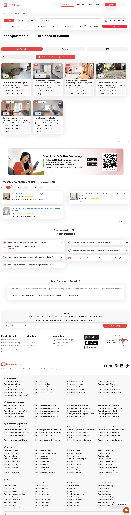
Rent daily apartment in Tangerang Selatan (80, 414)
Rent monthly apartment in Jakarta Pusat (48, 432)
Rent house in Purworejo (43, 470)
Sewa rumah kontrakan (11, 450)
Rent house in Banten (105, 459)
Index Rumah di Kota (95, 316)
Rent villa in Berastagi (73, 488)
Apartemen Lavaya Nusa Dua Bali (23, 295)
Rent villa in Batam (10, 488)
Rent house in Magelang (11, 467)
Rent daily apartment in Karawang (108, 416)
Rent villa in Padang (73, 497)
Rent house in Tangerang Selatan (45, 453)
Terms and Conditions (40, 369)
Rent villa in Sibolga (73, 502)
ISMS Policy (53, 369)
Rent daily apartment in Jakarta (14, 405)
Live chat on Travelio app (63, 340)
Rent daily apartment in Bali (44, 414)
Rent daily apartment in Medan (14, 414)
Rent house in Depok (10, 453)
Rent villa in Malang (41, 497)
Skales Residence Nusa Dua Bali (51, 295)
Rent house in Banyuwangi (12, 461)
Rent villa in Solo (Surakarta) (107, 502)
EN (82, 5)
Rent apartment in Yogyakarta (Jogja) (16, 395)
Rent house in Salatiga (74, 470)
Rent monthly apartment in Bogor (77, 432)
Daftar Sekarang (115, 326)
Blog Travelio (31, 343)
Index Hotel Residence (71, 320)
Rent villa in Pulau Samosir (75, 499)
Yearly (31, 20)
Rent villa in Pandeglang (105, 497)
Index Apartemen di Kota (36, 316)
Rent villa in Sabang (10, 502)
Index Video (92, 320)
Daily (9, 20)
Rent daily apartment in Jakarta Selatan (79, 408)
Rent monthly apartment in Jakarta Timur (17, 432)
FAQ (28, 340)
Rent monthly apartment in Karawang (110, 440)
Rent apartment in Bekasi (12, 384)
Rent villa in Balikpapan (74, 483)
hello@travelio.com (61, 343)
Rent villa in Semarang (42, 502)
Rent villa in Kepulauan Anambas (14, 494)
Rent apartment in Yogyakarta (11, 349)
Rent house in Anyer (73, 456)
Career (29, 349)
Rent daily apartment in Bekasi (13, 408)
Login (122, 5)
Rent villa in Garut (40, 491)
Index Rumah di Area (41, 320)
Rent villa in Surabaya (73, 505)
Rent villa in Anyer (9, 483)
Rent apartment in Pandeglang (14, 389)
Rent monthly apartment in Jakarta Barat (111, 430)
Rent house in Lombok (105, 464)
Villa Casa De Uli (73, 295)
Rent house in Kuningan (74, 464)
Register (110, 5)
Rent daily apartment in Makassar (14, 416)
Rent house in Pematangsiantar (108, 467)
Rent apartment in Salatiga (43, 389)
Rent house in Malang (42, 467)
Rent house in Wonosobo (74, 472)
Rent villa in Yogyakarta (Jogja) (14, 508)
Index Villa (83, 320)
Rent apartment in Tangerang (76, 392)
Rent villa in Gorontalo (73, 491)
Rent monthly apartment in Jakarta (15, 427)
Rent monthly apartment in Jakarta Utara (48, 430)
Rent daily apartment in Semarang (77, 416)
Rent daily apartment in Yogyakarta (46, 416)
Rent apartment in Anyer (12, 381)
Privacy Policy (27, 369)
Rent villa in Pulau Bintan (43, 499)
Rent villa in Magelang (11, 497)
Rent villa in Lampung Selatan (76, 494)
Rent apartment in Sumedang (13, 392)
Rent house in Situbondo (12, 472)
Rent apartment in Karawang (13, 387)
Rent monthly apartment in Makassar (16, 440)
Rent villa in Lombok (104, 494)
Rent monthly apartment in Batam (109, 435)
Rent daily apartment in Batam (107, 414)
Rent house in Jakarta (74, 450)
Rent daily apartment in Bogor (76, 411)
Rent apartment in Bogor (43, 384)
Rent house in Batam (42, 461)
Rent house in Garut (41, 464)
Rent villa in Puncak (41, 508)
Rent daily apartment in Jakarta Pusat (47, 411)
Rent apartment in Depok (75, 384)
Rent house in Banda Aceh (43, 459)
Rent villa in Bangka (41, 486)
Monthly (20, 20)
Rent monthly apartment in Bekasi (15, 430)
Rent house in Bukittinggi (106, 461)
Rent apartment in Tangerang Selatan (110, 392)
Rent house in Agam (41, 456)
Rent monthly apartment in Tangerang (110, 427)
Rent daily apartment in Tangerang (109, 405)
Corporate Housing (67, 5)
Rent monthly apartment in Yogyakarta (47, 440)
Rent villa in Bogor (103, 488)
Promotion (31, 346)
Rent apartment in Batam (106, 381)
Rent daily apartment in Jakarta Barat (110, 408)
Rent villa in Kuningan (42, 494)
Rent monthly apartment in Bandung (46, 427)
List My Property (94, 5)
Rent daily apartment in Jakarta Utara (47, 408)
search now (114, 26)
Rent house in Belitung (74, 461)
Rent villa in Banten (73, 486)
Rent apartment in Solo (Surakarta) (109, 389)
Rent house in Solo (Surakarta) (45, 472)
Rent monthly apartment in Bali (45, 435)
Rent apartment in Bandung (10, 343)
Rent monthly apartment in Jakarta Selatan (80, 430)
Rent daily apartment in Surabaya (77, 405)
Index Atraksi (83, 316)
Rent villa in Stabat (10, 505)
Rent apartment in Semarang (76, 389)
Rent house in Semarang (106, 470)
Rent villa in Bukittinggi (11, 491)
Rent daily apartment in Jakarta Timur (16, 411)
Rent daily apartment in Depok (107, 411)
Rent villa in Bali (40, 483)
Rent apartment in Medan (106, 387)
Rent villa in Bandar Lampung (107, 483)
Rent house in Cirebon (11, 464)
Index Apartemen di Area (55, 316)
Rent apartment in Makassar (44, 387)
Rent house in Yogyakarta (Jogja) (108, 472)
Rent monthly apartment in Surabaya (78, 427)
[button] (33, 242)
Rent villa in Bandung (10, 486)
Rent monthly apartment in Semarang (79, 440)
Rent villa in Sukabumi (42, 505)
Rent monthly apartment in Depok (108, 432)
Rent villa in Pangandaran (12, 499)
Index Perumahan (55, 320)
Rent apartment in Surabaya (11, 352)
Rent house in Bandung (105, 450)
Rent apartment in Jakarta (10, 346)
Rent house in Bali (103, 456)
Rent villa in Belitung (41, 488)
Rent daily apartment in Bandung (45, 405)
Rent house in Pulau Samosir (13, 470)
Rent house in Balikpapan (12, 459)
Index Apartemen (70, 316)
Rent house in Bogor (10, 456)
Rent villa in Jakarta (104, 491)
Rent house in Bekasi (104, 453)
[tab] (33, 242)
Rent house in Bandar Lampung (77, 459)
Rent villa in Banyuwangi (105, 486)
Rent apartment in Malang (75, 387)
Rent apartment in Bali (9, 340)
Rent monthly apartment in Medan (15, 435)
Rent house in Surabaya (74, 453)
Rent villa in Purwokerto (105, 499)
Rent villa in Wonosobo (105, 505)
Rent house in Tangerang (43, 450)
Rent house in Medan (73, 467)
